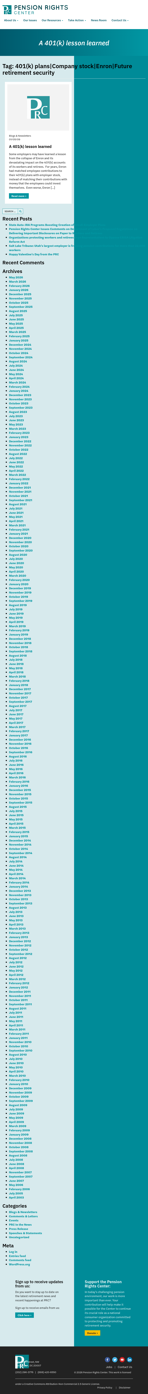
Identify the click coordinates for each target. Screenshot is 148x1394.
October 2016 (18, 748)
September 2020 (21, 550)
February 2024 (19, 386)
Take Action (77, 20)
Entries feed (17, 1256)
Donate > (92, 1333)
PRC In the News (20, 1224)
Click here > (24, 1315)
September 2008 (21, 1151)
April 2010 (16, 1071)
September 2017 (20, 701)
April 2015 (16, 823)
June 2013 (16, 916)
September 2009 (21, 1101)
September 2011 (20, 1004)
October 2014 (18, 849)
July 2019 (16, 609)
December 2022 (20, 441)
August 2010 (18, 1054)
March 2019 (17, 626)
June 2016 (16, 765)
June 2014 (16, 865)
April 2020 (16, 571)
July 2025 (16, 315)
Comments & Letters (23, 1216)
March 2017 (17, 727)
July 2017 (15, 710)
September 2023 (21, 407)
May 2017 (15, 718)
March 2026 (17, 281)
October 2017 (18, 697)
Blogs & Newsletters (23, 1212)
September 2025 (21, 307)
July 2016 (15, 760)
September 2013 (20, 903)
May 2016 (16, 769)
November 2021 (20, 491)
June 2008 (16, 1164)
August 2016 (18, 756)
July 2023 (16, 416)
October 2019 (18, 597)
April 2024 (16, 378)
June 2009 (16, 1113)
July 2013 (15, 912)
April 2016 (16, 773)
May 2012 (16, 970)
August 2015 (18, 807)
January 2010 (18, 1084)
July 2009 (16, 1109)
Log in (13, 1252)
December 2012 (20, 941)
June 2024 (16, 370)
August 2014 (18, 857)
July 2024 (16, 365)
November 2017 (20, 693)
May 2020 (16, 567)
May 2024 (16, 374)
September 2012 (20, 954)
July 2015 (15, 811)
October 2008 (19, 1147)
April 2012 (16, 975)
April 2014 (16, 874)
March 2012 (17, 979)
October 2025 (18, 302)
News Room (99, 20)
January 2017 (18, 735)
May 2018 (16, 668)
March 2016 (17, 777)
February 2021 (19, 529)
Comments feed (20, 1260)
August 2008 (18, 1155)
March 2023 (17, 428)
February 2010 (19, 1080)
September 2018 (20, 651)
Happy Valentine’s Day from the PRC (34, 254)
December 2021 (20, 487)
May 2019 (16, 617)
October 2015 (18, 798)
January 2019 (18, 634)
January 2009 (19, 1134)
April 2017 (16, 723)
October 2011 (18, 1000)
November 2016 (20, 743)
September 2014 (20, 853)
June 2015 (16, 815)
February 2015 (19, 832)
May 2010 (16, 1067)
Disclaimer (125, 1387)
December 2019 (20, 588)
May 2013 (16, 920)
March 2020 (17, 575)
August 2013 (18, 907)
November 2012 (20, 945)
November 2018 (20, 643)
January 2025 (18, 340)
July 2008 (16, 1159)
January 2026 (18, 290)
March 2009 (17, 1126)
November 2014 (20, 844)
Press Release (18, 1229)
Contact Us (120, 20)
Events (13, 1220)
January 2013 (18, 937)
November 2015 (20, 794)
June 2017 (16, 714)
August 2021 (18, 504)
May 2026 (16, 277)
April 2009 (16, 1122)
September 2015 (20, 802)
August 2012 (18, 958)
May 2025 (16, 323)
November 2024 (20, 349)
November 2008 (20, 1143)
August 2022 (18, 454)
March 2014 (17, 878)
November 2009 (20, 1092)
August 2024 (18, 361)
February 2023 (19, 433)
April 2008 (16, 1168)
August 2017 (17, 706)
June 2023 (16, 420)
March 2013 (17, 928)
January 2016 (18, 785)
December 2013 (20, 891)
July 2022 (16, 458)
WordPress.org (19, 1264)
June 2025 (16, 319)
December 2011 (20, 991)
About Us (11, 20)
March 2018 (17, 676)
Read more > (18, 196)
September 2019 (20, 601)
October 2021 (18, 496)
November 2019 (20, 592)
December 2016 (20, 739)
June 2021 (16, 512)
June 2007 (16, 1181)
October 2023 (18, 403)
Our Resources (52, 20)
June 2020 (16, 563)
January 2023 (18, 437)
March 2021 (17, 525)
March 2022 (17, 475)
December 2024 (20, 344)
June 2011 (16, 1017)
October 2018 (18, 647)
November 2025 (20, 298)
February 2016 (19, 781)
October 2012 (18, 949)
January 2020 (18, 584)
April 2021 (16, 521)
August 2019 (18, 605)
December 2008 (20, 1138)
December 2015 (20, 790)
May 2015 (16, 819)
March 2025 (17, 332)
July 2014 (15, 861)
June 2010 (16, 1063)
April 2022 (16, 470)
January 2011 (18, 1038)
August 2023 (18, 412)
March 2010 (17, 1075)
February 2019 (19, 630)
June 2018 (16, 664)
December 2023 (20, 395)
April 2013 (16, 924)
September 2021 (20, 500)
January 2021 (18, 533)
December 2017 (20, 689)
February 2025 (19, 336)
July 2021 (15, 508)
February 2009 (19, 1130)
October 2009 (19, 1096)
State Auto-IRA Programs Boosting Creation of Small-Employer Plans (57, 225)
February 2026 (19, 286)
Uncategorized (19, 1237)
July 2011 (15, 1012)
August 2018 (18, 655)
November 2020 (20, 542)
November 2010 (20, 1042)
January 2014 (18, 886)
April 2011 (16, 1025)
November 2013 (20, 895)
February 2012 (19, 983)
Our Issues (30, 20)
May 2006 (16, 1185)
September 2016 (20, 752)
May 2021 (16, 517)
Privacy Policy (104, 1387)
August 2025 (18, 311)
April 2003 (16, 1197)
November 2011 (20, 996)
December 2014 (20, 840)
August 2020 (18, 554)
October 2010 (18, 1046)
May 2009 (16, 1117)
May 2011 (15, 1021)
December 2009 (20, 1088)
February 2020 (19, 580)
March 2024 (17, 382)
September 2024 (21, 357)
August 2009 (18, 1105)
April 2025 (16, 328)
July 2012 (15, 962)
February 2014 (19, 882)
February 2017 (19, 731)
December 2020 (20, 538)
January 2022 (18, 483)
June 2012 (16, 966)
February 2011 (19, 1033)
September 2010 (20, 1050)
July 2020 (16, 559)
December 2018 (20, 639)
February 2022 (19, 479)
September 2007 (21, 1176)
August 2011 (17, 1008)
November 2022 (20, 445)
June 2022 (16, 462)
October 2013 (18, 899)
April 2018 (16, 672)
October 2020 (18, 546)
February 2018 (19, 681)
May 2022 (16, 466)
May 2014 (16, 869)
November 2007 (20, 1172)
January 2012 (18, 987)
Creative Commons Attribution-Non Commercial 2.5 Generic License (61, 1384)
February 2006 (19, 1189)
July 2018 (16, 659)
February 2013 (19, 933)
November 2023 (20, 399)
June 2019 (16, 613)
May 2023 (16, 424)
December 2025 (20, 294)
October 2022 (18, 449)
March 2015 (17, 827)
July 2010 (16, 1059)
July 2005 (16, 1193)
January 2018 (18, 685)
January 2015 (18, 836)
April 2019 (16, 622)
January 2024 (18, 391)
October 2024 (18, 353)
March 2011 (17, 1029)
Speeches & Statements (25, 1233)
